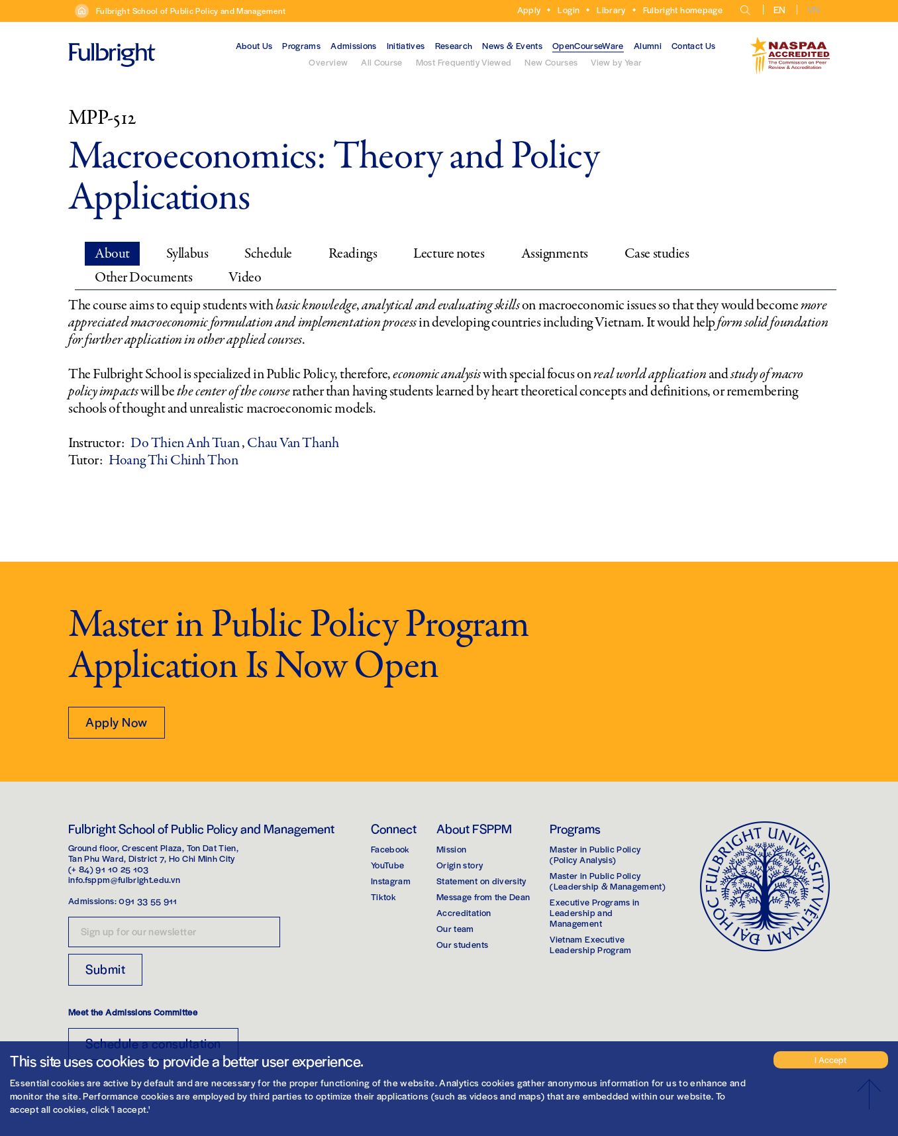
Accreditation (463, 912)
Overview (328, 62)
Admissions (353, 45)
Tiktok (383, 896)
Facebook (390, 849)
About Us (254, 45)
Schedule (267, 254)
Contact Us (694, 45)
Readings (352, 254)
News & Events (512, 45)
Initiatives (406, 45)
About (112, 254)
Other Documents (143, 277)
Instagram (391, 880)
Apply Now (116, 722)
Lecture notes (448, 254)
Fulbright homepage (683, 9)
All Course (382, 62)
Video (244, 277)
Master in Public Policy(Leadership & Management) (608, 880)
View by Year (616, 62)
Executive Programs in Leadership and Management (594, 912)
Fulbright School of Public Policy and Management (191, 11)
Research (454, 45)
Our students (462, 944)
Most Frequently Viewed (464, 62)
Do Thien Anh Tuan (186, 443)
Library (611, 9)
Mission (451, 849)
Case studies (656, 254)
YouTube (387, 864)
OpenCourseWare (588, 45)
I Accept (830, 1059)
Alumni (648, 45)
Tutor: (85, 460)
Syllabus (187, 254)
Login (568, 9)
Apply (529, 9)
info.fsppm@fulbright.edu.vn (124, 879)
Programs (301, 45)
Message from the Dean (483, 896)
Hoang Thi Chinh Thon (173, 460)
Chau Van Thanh (292, 443)
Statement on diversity (481, 880)
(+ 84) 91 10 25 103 (108, 868)
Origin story (459, 864)
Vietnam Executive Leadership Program (590, 944)
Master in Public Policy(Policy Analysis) (595, 854)
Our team (455, 928)
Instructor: (96, 443)
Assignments (554, 254)
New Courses (550, 62)
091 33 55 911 (148, 900)
